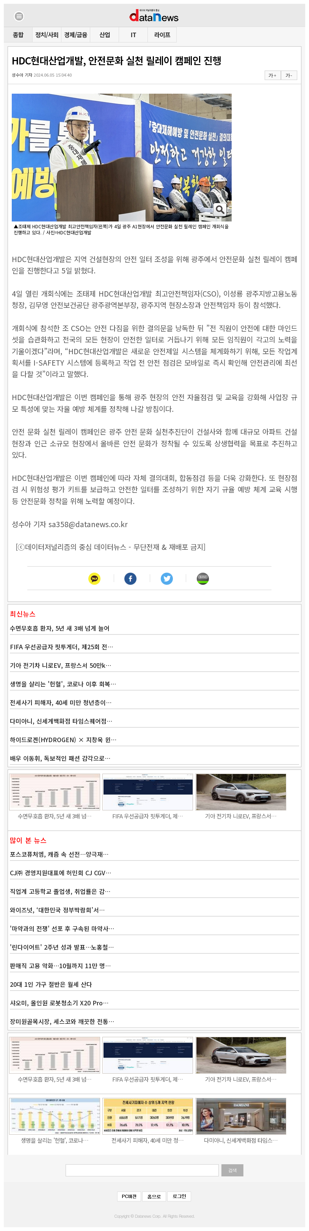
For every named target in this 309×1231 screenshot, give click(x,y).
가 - (288, 75)
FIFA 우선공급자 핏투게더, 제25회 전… (61, 646)
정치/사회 (46, 34)
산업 (104, 34)
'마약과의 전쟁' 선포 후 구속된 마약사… (62, 928)
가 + (272, 75)
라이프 (162, 34)
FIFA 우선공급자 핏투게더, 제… (147, 816)
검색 (232, 1170)
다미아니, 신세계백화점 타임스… (241, 1140)
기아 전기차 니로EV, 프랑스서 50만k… (60, 665)
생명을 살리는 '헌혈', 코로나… (54, 1140)
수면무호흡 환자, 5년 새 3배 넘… (54, 816)
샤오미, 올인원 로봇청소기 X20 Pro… (59, 1002)
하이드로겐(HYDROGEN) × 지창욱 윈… (63, 739)
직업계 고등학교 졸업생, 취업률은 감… (60, 891)
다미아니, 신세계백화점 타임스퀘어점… (61, 720)
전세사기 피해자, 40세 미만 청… (147, 1140)
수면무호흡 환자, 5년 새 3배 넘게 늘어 (60, 628)
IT (133, 34)
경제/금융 (75, 34)
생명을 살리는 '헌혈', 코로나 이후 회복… (63, 683)
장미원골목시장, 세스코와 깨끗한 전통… (62, 1021)
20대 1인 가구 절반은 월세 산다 (51, 984)
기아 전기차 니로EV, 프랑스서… (240, 816)
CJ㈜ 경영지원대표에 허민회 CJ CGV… (60, 872)
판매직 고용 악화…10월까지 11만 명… (60, 965)
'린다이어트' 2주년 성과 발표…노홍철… (62, 947)
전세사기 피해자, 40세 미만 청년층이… (60, 702)
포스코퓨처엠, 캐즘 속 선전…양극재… (59, 854)
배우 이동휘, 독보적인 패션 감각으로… (60, 758)
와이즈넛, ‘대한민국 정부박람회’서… (57, 909)
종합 (18, 34)
